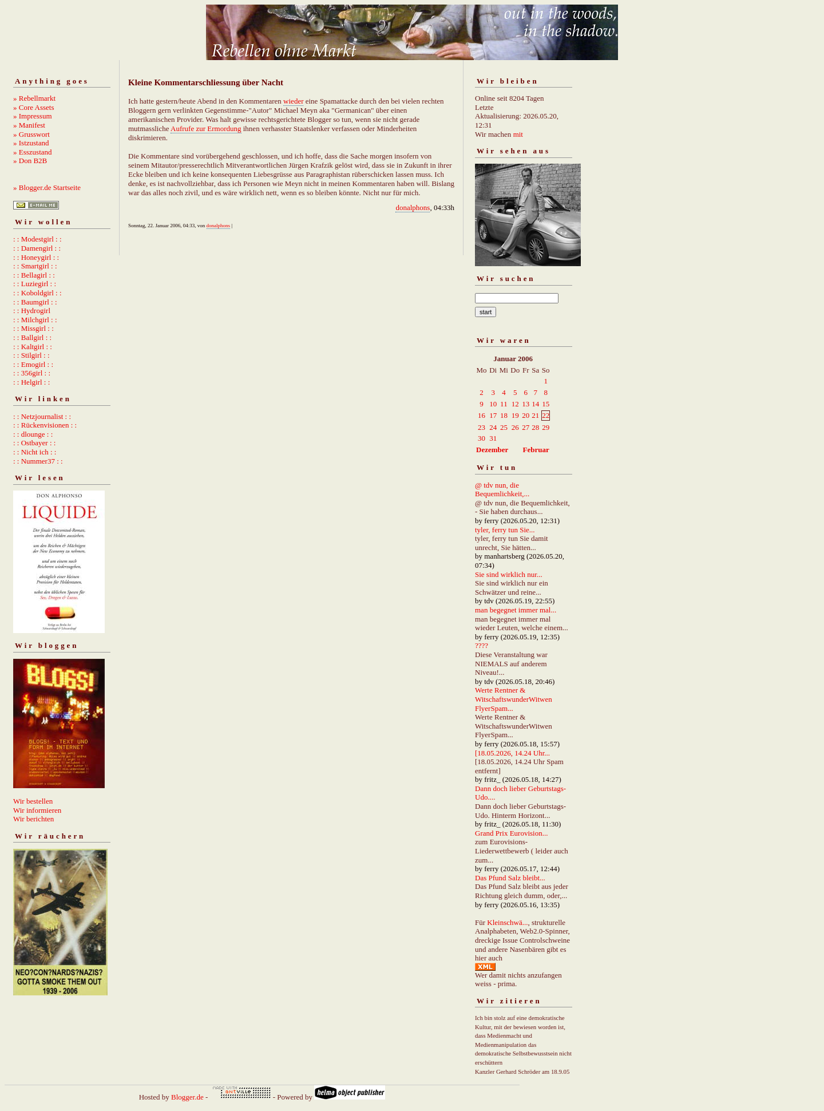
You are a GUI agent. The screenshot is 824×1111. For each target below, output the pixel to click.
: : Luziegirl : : (34, 283)
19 (515, 415)
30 (481, 438)
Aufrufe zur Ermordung (206, 128)
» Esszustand (32, 152)
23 (481, 427)
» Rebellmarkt (34, 98)
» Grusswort (31, 134)
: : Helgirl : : (31, 382)
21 (535, 415)
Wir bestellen (33, 801)
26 (515, 427)
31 (493, 438)
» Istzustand (31, 143)
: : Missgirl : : (33, 328)
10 (493, 404)
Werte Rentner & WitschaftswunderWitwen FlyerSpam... (513, 699)
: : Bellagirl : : (34, 275)
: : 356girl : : (31, 373)
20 (525, 415)
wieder (293, 101)
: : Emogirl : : (33, 364)
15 (545, 404)
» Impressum (32, 116)
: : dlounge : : (33, 434)
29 (545, 427)
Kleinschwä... (507, 922)
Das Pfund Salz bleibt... (510, 877)
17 (493, 415)
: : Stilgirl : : (31, 355)
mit (518, 134)
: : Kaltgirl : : (32, 346)
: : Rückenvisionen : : (45, 425)
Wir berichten (33, 819)
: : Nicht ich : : (34, 452)
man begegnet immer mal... (515, 610)
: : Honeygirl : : (36, 257)
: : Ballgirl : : (32, 337)
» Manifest (29, 125)
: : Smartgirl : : (35, 266)
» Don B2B (30, 160)
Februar (536, 449)
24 (493, 427)
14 (535, 404)
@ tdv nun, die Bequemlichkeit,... (502, 490)
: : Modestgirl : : (37, 239)
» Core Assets (33, 107)
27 (525, 427)
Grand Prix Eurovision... (511, 833)
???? (481, 645)
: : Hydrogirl (31, 310)
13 (525, 404)
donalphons (412, 207)
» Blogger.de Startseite (47, 187)
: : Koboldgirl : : (37, 292)
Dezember (492, 449)
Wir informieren (37, 810)
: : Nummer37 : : (38, 461)
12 (515, 404)
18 (504, 415)
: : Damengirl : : (37, 248)
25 (504, 427)
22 (545, 415)
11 (504, 404)
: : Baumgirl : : (35, 302)
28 (535, 427)
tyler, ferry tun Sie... (505, 529)
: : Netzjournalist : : (42, 416)
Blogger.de (187, 1097)
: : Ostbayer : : (34, 442)
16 (481, 415)
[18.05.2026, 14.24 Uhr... (512, 753)
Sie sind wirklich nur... (508, 574)
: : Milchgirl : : (35, 319)
